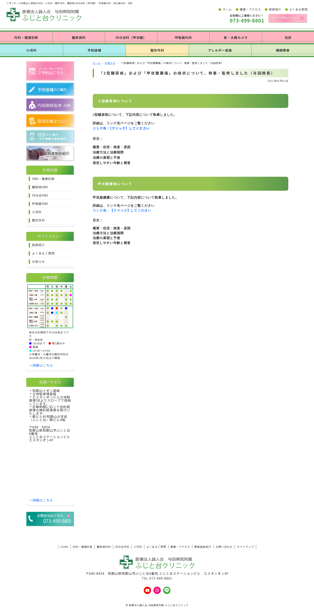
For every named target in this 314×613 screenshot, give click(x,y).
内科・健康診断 (26, 37)
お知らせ (38, 261)
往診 (288, 37)
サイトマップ (245, 547)
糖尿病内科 (40, 187)
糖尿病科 (79, 37)
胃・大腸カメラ (236, 37)
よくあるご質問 (43, 253)
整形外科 (157, 50)
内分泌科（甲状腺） (131, 37)
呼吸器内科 (183, 37)
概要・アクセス (250, 9)
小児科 (31, 50)
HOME (64, 547)
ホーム (227, 9)
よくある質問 (298, 9)
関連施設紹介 (202, 547)
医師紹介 (275, 9)
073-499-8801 (247, 20)
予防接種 (94, 50)
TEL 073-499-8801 (157, 578)
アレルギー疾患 (220, 50)
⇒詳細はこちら (41, 365)
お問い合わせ (224, 547)
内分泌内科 (40, 195)
